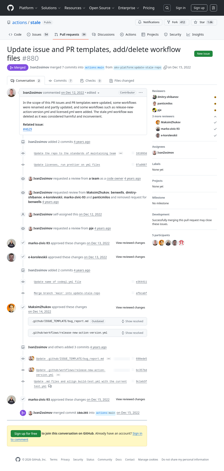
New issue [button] (203, 53)
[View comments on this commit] (50, 386)
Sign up (199, 8)
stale (35, 22)
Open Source (102, 7)
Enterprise (129, 7)
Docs (119, 459)
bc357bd (141, 370)
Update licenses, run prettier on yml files (67, 164)
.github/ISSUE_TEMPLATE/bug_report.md (60, 321)
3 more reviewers (184, 116)
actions (19, 22)
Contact (130, 459)
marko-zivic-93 (39, 243)
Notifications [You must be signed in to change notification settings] (148, 22)
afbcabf (141, 293)
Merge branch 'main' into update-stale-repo (67, 293)
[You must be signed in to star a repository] (204, 22)
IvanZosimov (39, 67)
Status (90, 459)
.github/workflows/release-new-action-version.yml (69, 332)
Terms (54, 459)
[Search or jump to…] (167, 8)
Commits (61, 80)
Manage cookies (148, 459)
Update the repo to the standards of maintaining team (75, 153)
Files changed (121, 80)
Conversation (26, 80)
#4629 (27, 129)
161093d (141, 153)
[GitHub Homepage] (18, 459)
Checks (91, 80)
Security (78, 459)
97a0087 (141, 164)
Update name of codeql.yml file (57, 282)
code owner (115, 178)
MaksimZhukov (39, 307)
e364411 (141, 282)
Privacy (65, 459)
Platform (28, 7)
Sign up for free (25, 433)
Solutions (51, 7)
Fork (176, 22)
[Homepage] (10, 8)
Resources (75, 7)
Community (105, 459)
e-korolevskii (37, 257)
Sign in (181, 8)
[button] (165, 67)
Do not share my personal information (185, 459)
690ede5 (141, 358)
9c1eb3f (141, 381)
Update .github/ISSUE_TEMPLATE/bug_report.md (70, 358)
